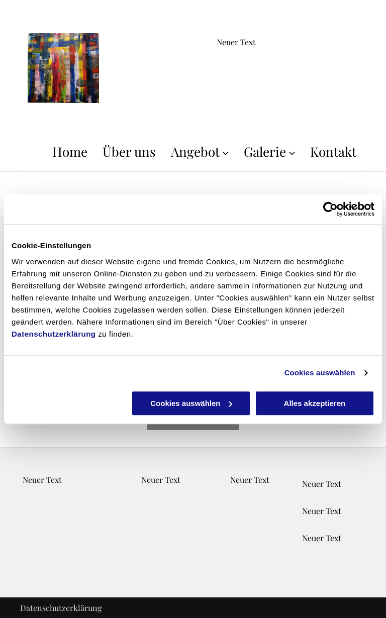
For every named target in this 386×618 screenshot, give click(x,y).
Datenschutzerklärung (54, 334)
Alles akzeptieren (315, 403)
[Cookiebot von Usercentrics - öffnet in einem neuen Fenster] (330, 209)
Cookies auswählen (319, 372)
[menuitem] (62, 151)
